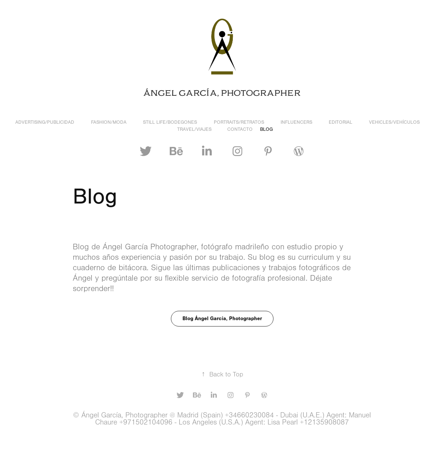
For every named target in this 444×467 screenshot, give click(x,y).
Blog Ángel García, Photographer (222, 318)
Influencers (296, 122)
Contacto (240, 129)
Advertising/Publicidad (44, 122)
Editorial (340, 122)
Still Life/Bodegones (170, 122)
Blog (266, 129)
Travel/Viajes (194, 129)
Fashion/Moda (108, 122)
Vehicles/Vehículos (394, 122)
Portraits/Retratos (239, 122)
